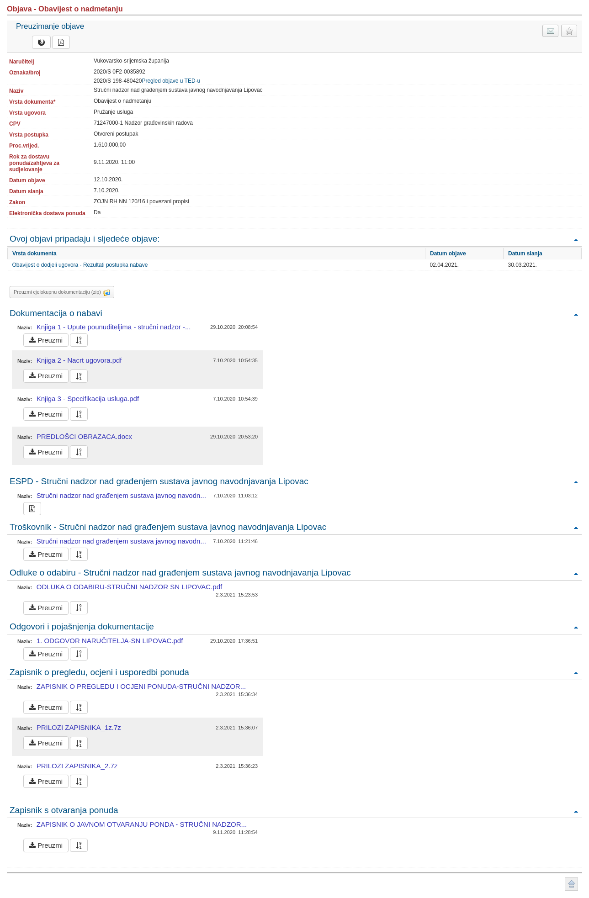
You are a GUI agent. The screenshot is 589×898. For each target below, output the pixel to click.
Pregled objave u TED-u (171, 81)
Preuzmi (46, 340)
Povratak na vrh (576, 239)
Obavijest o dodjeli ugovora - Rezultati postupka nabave (80, 265)
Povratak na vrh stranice (571, 884)
